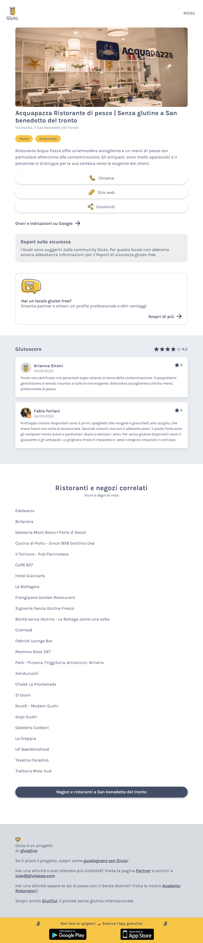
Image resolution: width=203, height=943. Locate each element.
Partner (143, 870)
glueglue (28, 850)
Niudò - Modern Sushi (36, 705)
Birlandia (24, 521)
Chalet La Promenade (35, 684)
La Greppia (25, 738)
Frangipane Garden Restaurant (45, 597)
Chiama (101, 178)
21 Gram (23, 695)
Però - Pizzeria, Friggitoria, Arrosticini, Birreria (59, 662)
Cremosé (23, 629)
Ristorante (48, 138)
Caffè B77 (24, 564)
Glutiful (49, 900)
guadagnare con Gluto (105, 860)
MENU (189, 13)
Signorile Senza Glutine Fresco (44, 608)
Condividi (101, 206)
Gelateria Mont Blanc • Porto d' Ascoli (50, 532)
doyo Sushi (26, 716)
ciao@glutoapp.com (35, 875)
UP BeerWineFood (32, 749)
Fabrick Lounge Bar (33, 640)
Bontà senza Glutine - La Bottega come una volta (62, 619)
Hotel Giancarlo (30, 575)
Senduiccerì (27, 673)
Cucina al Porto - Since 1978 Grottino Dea (55, 543)
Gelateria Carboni (32, 727)
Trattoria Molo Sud (33, 770)
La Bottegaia (27, 586)
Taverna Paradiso (32, 760)
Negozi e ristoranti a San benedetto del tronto (101, 791)
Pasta (24, 138)
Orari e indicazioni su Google (47, 223)
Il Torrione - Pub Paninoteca (41, 554)
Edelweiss (24, 510)
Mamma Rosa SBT (33, 651)
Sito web (101, 192)
